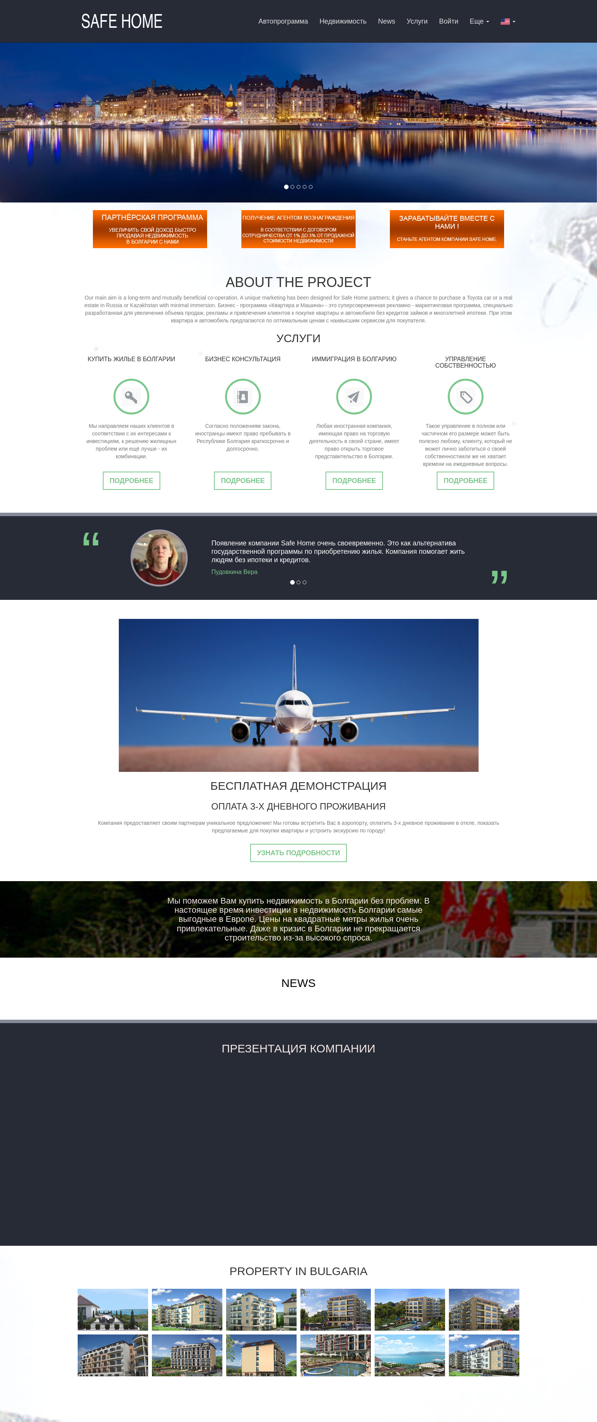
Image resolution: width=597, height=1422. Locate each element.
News (386, 21)
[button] (508, 21)
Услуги (417, 21)
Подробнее (131, 481)
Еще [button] (480, 21)
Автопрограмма (283, 21)
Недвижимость (343, 21)
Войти (448, 21)
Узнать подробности (298, 853)
